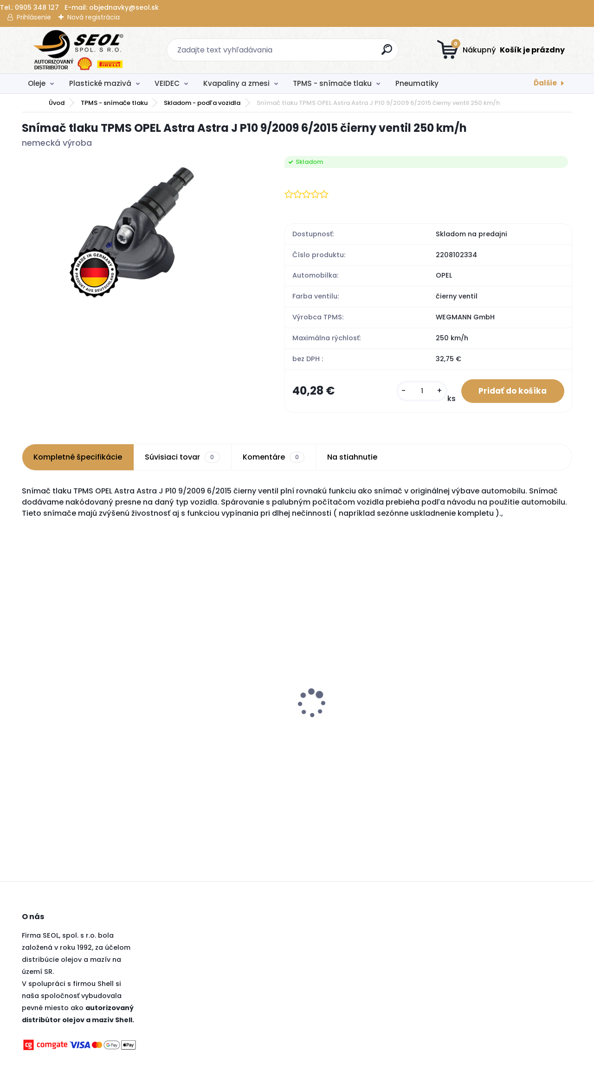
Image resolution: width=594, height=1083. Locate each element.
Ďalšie (545, 83)
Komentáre (273, 458)
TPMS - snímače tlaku (332, 83)
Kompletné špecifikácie (77, 458)
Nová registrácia (93, 17)
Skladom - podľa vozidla (202, 102)
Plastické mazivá (100, 83)
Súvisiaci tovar (182, 458)
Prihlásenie (34, 17)
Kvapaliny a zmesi (236, 83)
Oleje (36, 83)
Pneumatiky (417, 83)
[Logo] (79, 50)
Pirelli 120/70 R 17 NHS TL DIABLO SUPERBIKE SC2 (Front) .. (83, 709)
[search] (387, 53)
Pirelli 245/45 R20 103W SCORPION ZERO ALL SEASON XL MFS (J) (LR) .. (226, 709)
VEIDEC (167, 83)
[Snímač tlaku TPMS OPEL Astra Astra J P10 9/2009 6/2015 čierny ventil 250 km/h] (138, 228)
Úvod (57, 102)
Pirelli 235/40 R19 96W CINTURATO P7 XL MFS (500, 709)
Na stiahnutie (352, 458)
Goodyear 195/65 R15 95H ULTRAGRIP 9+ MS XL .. (349, 731)
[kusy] (418, 391)
